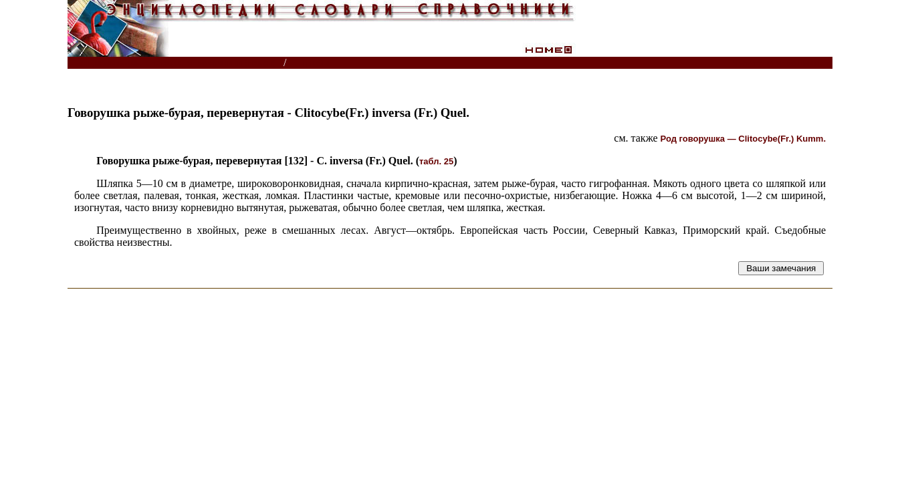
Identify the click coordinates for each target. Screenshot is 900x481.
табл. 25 (436, 161)
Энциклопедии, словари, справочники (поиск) (176, 63)
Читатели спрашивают (781, 63)
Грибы (316, 63)
